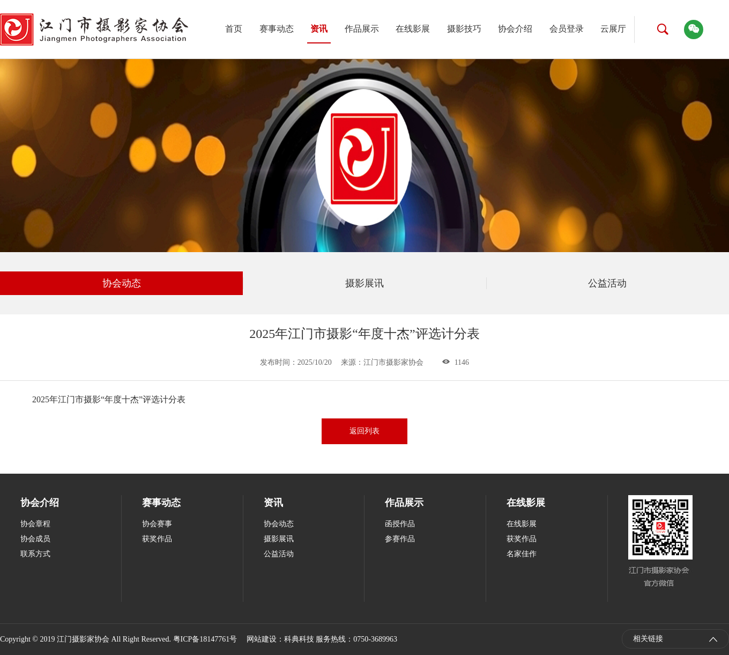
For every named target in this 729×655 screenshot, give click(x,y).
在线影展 (413, 28)
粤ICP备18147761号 (205, 639)
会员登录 (566, 28)
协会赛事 (157, 524)
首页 (233, 28)
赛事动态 (276, 28)
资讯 (319, 28)
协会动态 (121, 283)
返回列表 (364, 431)
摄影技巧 (464, 28)
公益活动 (607, 283)
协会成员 (35, 539)
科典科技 (299, 639)
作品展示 (362, 28)
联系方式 (35, 554)
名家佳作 (522, 554)
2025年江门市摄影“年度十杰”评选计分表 (108, 399)
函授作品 (400, 524)
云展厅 (613, 28)
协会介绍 (515, 28)
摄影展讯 (364, 283)
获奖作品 (157, 539)
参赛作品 (400, 539)
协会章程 (35, 524)
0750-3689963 (375, 639)
